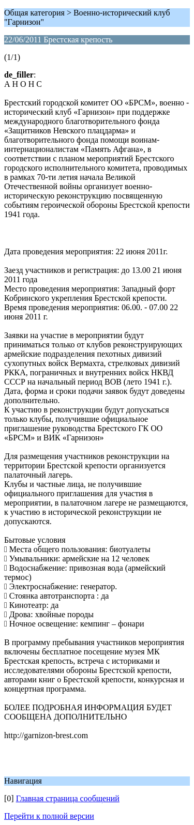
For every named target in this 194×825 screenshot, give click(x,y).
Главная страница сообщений (68, 798)
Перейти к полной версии (49, 816)
